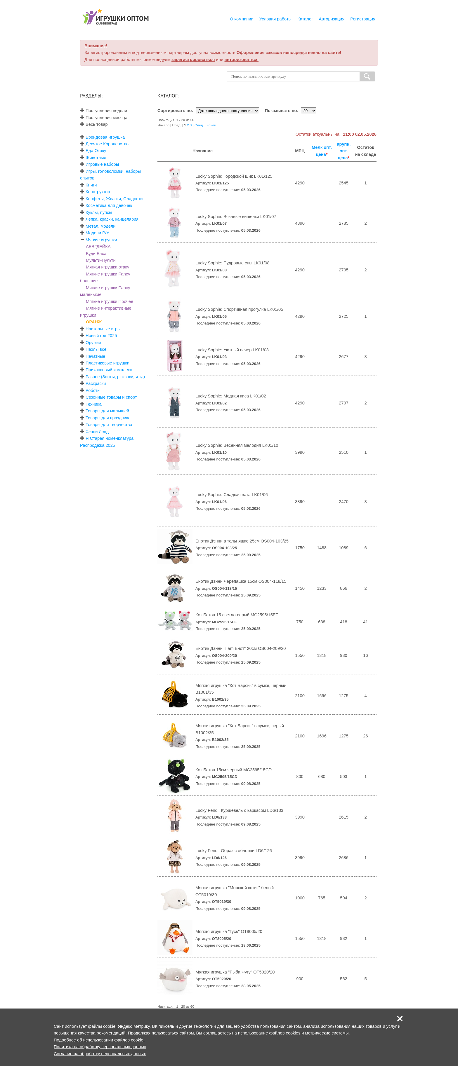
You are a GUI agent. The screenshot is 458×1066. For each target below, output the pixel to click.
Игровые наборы (102, 164)
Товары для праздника (108, 418)
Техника (93, 404)
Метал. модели (100, 226)
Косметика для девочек (109, 205)
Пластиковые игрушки (107, 363)
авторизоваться (242, 59)
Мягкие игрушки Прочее (109, 301)
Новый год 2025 (101, 335)
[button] (399, 1018)
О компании (242, 19)
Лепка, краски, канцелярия (112, 219)
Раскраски (96, 383)
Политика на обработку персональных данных (100, 1046)
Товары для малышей (107, 411)
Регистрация (362, 19)
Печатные (95, 356)
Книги (91, 185)
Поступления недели (103, 110)
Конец (211, 125)
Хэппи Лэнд (97, 431)
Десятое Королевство (107, 144)
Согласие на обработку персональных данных (100, 1053)
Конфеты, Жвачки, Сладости (114, 198)
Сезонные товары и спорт (111, 397)
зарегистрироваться (193, 59)
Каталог (305, 19)
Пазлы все (96, 349)
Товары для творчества (109, 424)
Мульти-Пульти (101, 260)
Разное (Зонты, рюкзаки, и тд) (115, 376)
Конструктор (98, 191)
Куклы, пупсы (99, 212)
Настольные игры (103, 329)
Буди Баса (96, 253)
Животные (96, 157)
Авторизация (332, 19)
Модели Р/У (97, 233)
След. (199, 125)
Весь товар (94, 124)
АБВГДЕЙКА (98, 246)
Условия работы (275, 19)
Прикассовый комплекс (109, 369)
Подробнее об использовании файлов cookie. (99, 1040)
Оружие (93, 342)
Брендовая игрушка (105, 137)
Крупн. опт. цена (344, 151)
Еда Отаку (96, 150)
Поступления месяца (103, 117)
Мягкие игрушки (101, 240)
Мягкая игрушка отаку (107, 267)
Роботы (93, 390)
